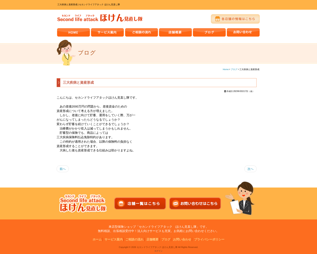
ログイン (158, 251)
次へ (250, 169)
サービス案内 (114, 239)
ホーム (97, 239)
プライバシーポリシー (209, 239)
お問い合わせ (182, 239)
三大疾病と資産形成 (78, 82)
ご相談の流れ (134, 239)
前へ (63, 169)
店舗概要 (152, 239)
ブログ (234, 69)
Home (226, 69)
